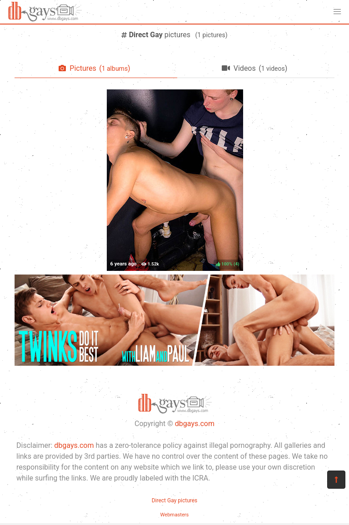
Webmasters (174, 515)
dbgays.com (194, 423)
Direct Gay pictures (175, 500)
